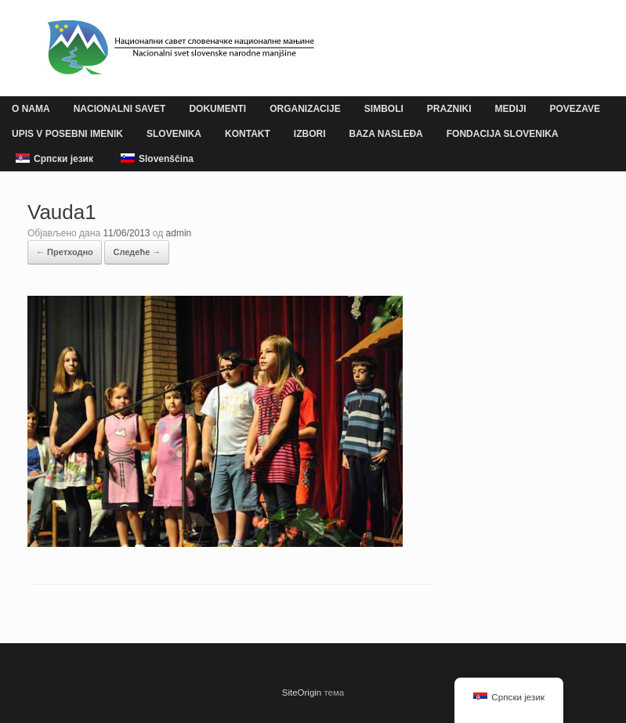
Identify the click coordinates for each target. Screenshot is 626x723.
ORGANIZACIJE (305, 108)
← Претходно (64, 252)
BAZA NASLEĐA (386, 133)
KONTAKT (247, 133)
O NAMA (31, 108)
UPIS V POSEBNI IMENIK (67, 133)
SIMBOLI (383, 108)
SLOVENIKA (174, 133)
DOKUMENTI (217, 108)
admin (179, 233)
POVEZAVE (575, 108)
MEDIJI (510, 108)
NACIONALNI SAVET (120, 108)
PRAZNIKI (449, 108)
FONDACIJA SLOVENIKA (503, 133)
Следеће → (137, 252)
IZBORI (310, 133)
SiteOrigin (302, 692)
